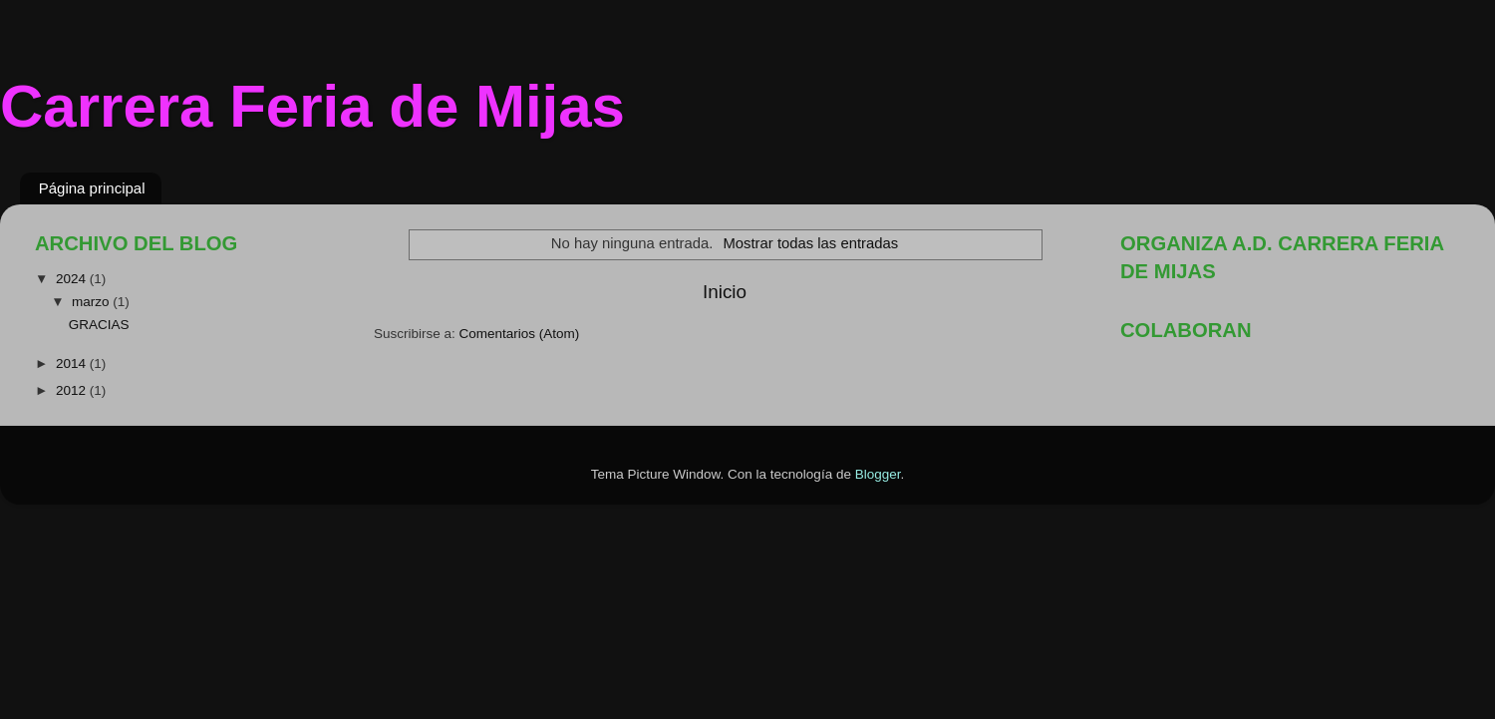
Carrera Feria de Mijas (312, 106)
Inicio (725, 291)
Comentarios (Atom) (519, 333)
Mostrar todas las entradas (810, 243)
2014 (73, 363)
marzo (92, 301)
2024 (73, 278)
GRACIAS (99, 324)
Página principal (92, 188)
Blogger (878, 474)
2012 (73, 390)
